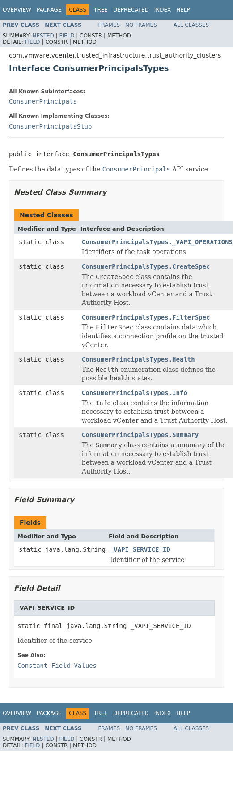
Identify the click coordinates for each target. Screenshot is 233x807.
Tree (101, 10)
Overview (17, 10)
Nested (43, 36)
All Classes (191, 25)
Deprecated (131, 10)
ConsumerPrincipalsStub (50, 126)
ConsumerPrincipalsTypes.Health (138, 359)
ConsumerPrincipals (43, 101)
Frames (109, 25)
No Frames (141, 25)
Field (66, 36)
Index (162, 10)
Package (49, 10)
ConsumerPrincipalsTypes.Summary (140, 434)
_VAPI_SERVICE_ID (140, 549)
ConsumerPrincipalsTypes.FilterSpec (146, 317)
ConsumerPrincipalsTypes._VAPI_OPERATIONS (157, 241)
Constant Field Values (57, 665)
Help (183, 10)
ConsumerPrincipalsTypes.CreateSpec (146, 266)
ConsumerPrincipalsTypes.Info (134, 392)
